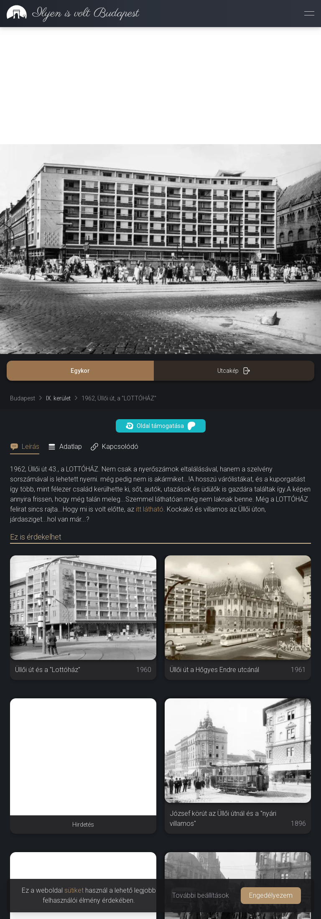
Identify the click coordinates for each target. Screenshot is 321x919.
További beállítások (200, 895)
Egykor (80, 370)
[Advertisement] (160, 85)
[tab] (27, 446)
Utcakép (233, 371)
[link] (69, 13)
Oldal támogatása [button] (161, 426)
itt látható (149, 509)
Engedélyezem (271, 895)
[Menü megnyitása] (309, 13)
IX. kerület (58, 398)
